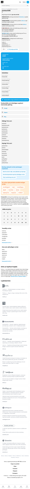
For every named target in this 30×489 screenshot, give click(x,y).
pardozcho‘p (4, 145)
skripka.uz (10, 455)
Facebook (15, 468)
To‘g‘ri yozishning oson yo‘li (9, 177)
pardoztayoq (4, 133)
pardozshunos (5, 127)
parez (3, 157)
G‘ (18, 222)
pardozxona (4, 129)
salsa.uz (6, 455)
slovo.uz (14, 455)
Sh (22, 222)
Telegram (15, 471)
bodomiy (4, 230)
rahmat (17, 190)
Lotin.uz (23, 20)
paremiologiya (5, 149)
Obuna (8, 477)
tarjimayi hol (6, 192)
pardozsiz (4, 134)
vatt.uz (23, 455)
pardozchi (4, 123)
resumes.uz (13, 457)
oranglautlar (4, 236)
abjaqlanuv (4, 253)
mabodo (4, 257)
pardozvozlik (4, 131)
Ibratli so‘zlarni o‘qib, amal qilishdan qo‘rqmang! (14, 171)
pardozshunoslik (5, 125)
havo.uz (17, 457)
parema (3, 147)
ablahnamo (4, 251)
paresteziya (4, 155)
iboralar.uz (27, 455)
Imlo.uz (11, 204)
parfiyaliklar (4, 159)
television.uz (18, 455)
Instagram (15, 473)
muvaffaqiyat (20, 187)
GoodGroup (14, 477)
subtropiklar (4, 234)
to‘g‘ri (13, 187)
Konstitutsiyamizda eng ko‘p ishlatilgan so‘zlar (14, 174)
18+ (22, 477)
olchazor (4, 240)
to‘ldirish (20, 192)
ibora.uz (2, 455)
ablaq (3, 249)
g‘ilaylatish (4, 232)
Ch (26, 222)
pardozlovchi (5, 136)
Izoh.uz (24, 24)
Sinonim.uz (22, 17)
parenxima (4, 153)
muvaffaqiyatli (6, 187)
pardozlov (4, 138)
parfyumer (4, 160)
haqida (3, 259)
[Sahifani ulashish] (28, 2)
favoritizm (10, 190)
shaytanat (13, 192)
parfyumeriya (5, 162)
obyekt (4, 190)
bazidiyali (4, 238)
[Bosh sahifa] (8, 2)
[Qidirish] (27, 5)
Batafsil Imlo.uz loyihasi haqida (19, 276)
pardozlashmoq (5, 140)
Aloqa (15, 466)
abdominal (4, 255)
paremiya (4, 151)
